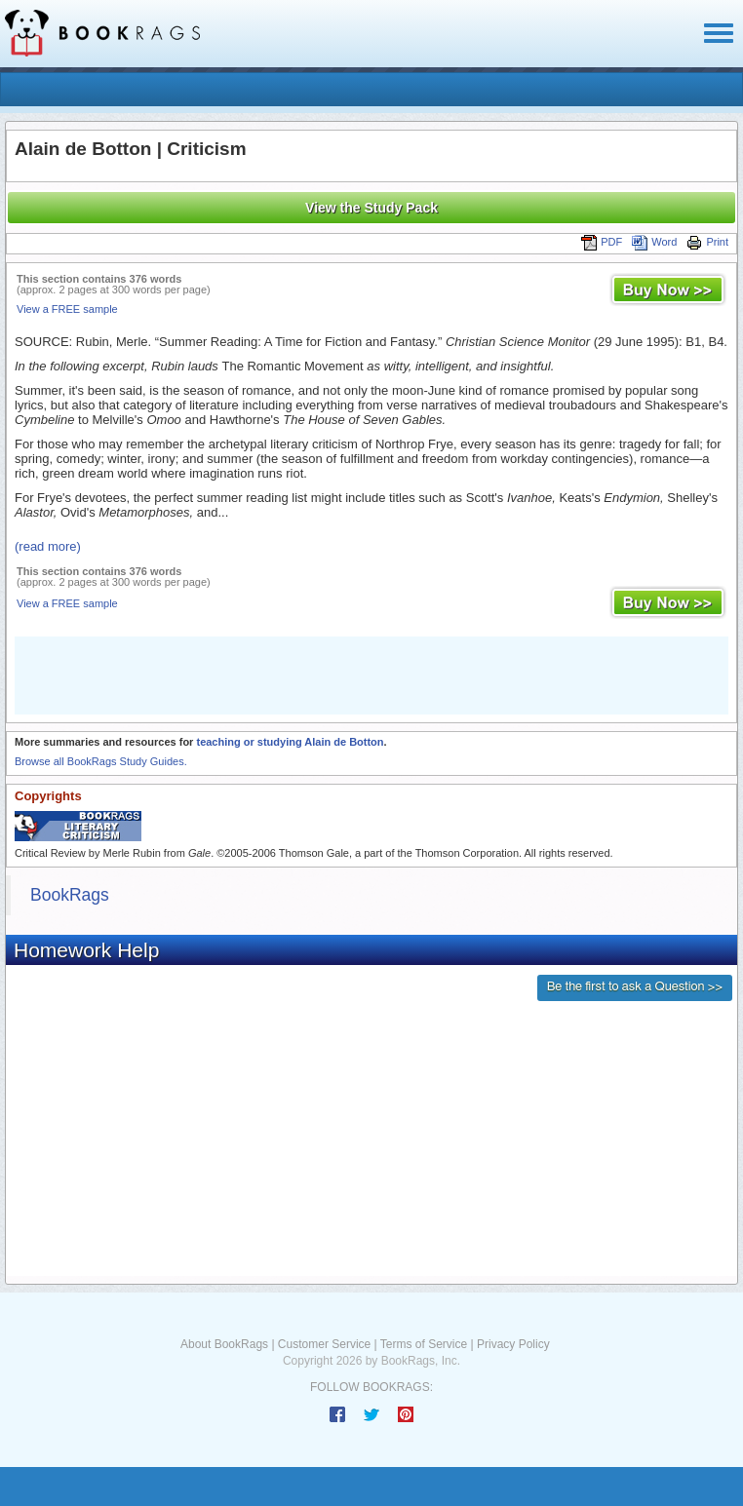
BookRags (69, 895)
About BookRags (224, 1344)
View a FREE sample (67, 309)
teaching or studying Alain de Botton (289, 742)
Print (707, 242)
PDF (601, 242)
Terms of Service (423, 1344)
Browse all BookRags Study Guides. (101, 761)
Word (654, 242)
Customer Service (324, 1344)
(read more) (48, 546)
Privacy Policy (513, 1344)
